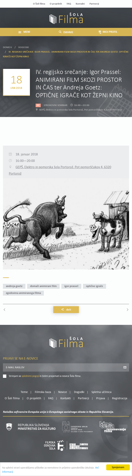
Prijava (100, 398)
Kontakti (80, 4)
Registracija (119, 398)
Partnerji (94, 4)
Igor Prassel (71, 286)
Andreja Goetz (14, 286)
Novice (62, 392)
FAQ (69, 4)
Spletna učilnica (101, 392)
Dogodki (23, 46)
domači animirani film (43, 286)
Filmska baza (43, 392)
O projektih (56, 4)
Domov (7, 46)
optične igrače (94, 286)
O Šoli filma (39, 4)
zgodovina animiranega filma (23, 293)
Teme (24, 392)
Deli (66, 309)
